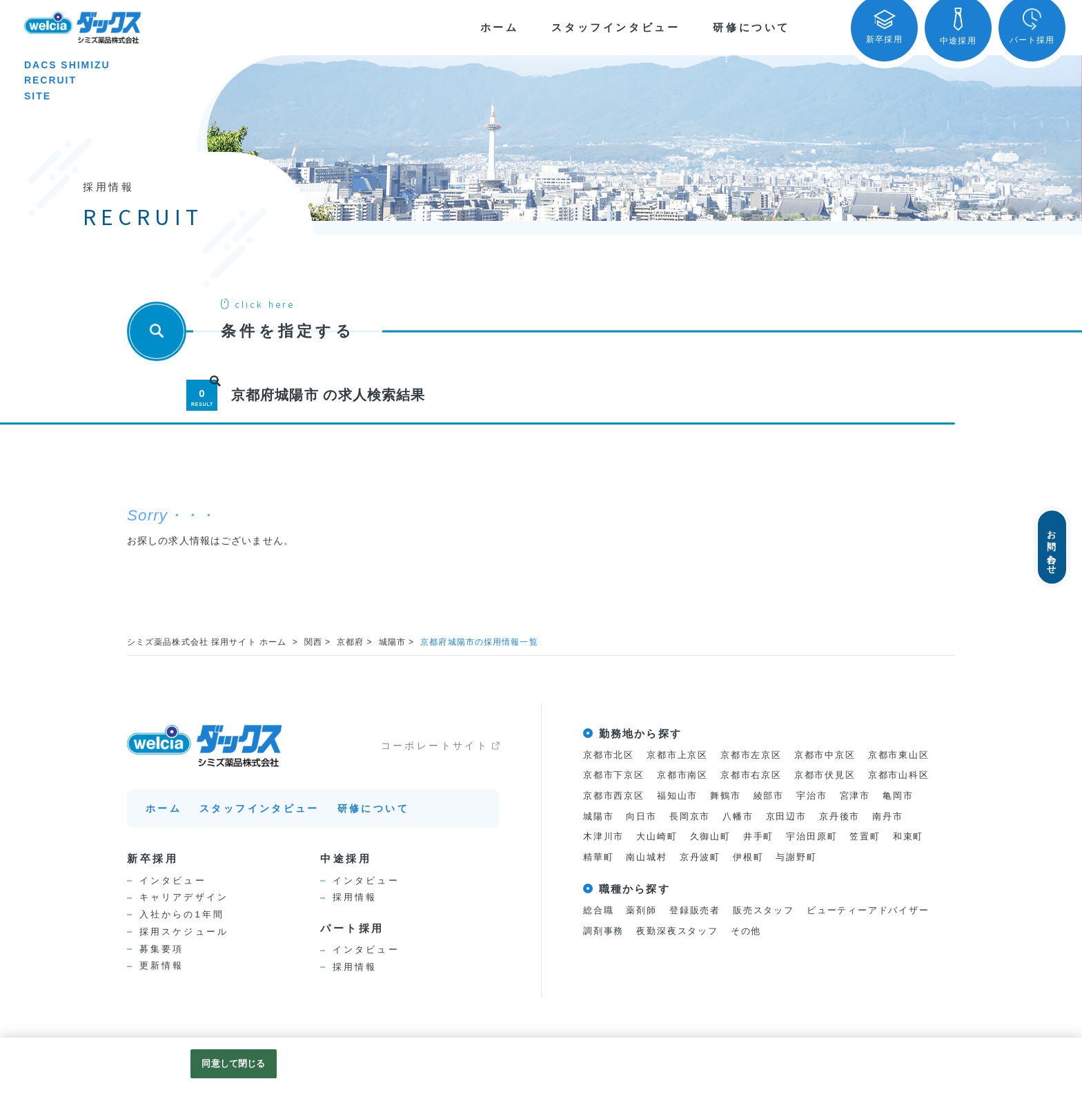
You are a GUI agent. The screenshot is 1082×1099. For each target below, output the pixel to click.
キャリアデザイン (183, 897)
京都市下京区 (614, 775)
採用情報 (355, 897)
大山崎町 (656, 837)
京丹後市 (839, 816)
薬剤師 (641, 911)
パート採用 (352, 928)
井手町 (758, 837)
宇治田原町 (811, 837)
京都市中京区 (825, 755)
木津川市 (603, 837)
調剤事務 (603, 931)
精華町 (598, 858)
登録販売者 (694, 911)
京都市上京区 (677, 755)
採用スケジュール (183, 931)
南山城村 (646, 858)
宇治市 (811, 795)
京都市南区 (682, 775)
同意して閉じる (233, 1063)
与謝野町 (796, 858)
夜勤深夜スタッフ (677, 931)
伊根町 (748, 858)
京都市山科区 (898, 775)
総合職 (598, 911)
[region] (541, 1068)
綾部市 (769, 795)
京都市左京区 (751, 755)
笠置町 (864, 837)
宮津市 (855, 795)
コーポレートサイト (435, 745)
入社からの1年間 (181, 914)
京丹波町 (700, 858)
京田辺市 (786, 816)
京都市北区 (608, 755)
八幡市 (737, 816)
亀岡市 (898, 795)
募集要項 (161, 949)
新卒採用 (152, 858)
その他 (746, 931)
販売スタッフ (763, 911)
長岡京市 (689, 816)
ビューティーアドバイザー (868, 911)
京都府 (350, 642)
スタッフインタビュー (615, 27)
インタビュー (172, 880)
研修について (751, 27)
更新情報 (161, 965)
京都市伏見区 (825, 775)
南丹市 (887, 816)
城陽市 (393, 642)
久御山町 (710, 837)
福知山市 (677, 795)
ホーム (499, 27)
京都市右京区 (751, 775)
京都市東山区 (898, 755)
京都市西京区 (614, 795)
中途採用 (345, 858)
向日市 (641, 816)
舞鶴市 (725, 795)
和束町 (908, 837)
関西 (314, 642)
